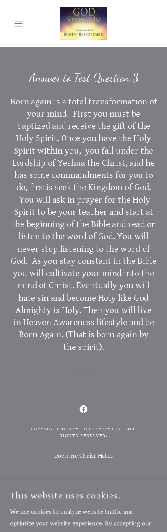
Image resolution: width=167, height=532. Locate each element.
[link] (83, 23)
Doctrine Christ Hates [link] (83, 456)
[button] (21, 23)
